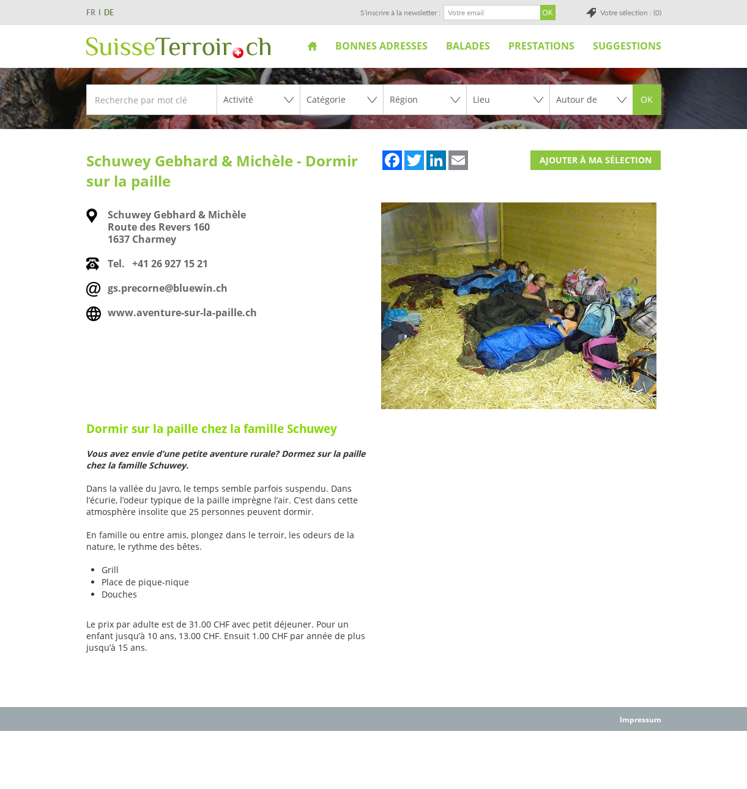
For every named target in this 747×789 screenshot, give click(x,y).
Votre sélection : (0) (630, 12)
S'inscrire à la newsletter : (400, 12)
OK (647, 99)
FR (90, 12)
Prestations (541, 46)
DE (109, 12)
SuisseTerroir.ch (178, 47)
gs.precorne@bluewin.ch (168, 288)
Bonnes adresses (381, 46)
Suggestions (627, 46)
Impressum (640, 719)
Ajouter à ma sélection (596, 160)
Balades (468, 46)
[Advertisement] (373, 759)
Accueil (312, 46)
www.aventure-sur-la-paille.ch (182, 312)
